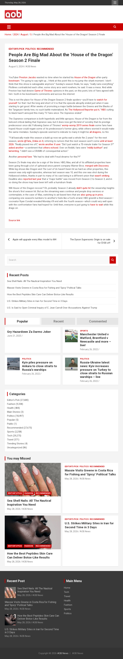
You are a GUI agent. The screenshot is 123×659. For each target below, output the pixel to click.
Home (67, 587)
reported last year (32, 179)
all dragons (95, 132)
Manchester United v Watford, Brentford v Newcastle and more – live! (95, 339)
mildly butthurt (94, 147)
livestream (14, 80)
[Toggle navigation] (9, 27)
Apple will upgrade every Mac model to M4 (34, 239)
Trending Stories (15, 443)
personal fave (25, 156)
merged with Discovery (96, 165)
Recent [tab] (59, 321)
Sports (84, 331)
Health (10, 408)
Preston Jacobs (27, 77)
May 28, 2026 (13, 509)
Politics (30, 49)
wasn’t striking (102, 175)
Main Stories (13, 411)
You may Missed (19, 458)
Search (113, 260)
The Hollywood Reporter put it (83, 109)
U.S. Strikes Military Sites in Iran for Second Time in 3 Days (37, 301)
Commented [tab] (98, 321)
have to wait (96, 204)
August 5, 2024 (16, 66)
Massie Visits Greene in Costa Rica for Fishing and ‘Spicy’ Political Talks (44, 287)
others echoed (50, 147)
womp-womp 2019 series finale (78, 125)
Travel (10, 439)
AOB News (31, 66)
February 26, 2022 (89, 349)
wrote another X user (49, 144)
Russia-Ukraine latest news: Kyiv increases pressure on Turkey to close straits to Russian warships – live (96, 370)
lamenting (14, 151)
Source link (14, 220)
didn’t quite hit (83, 188)
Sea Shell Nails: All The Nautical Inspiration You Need (34, 281)
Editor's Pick (16, 49)
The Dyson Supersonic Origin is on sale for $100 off (90, 241)
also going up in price (92, 194)
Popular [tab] (22, 321)
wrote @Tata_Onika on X (30, 141)
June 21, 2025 (14, 335)
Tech (9, 435)
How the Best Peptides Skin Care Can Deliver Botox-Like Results (40, 294)
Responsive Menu (115, 2)
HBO (103, 109)
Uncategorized (14, 447)
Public (10, 423)
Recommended (45, 49)
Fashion (11, 404)
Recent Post (16, 581)
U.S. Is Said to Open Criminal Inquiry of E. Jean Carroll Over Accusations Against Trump (52, 307)
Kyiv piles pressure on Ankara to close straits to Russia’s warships (39, 366)
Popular (11, 419)
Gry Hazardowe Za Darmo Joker (29, 332)
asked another (16, 147)
